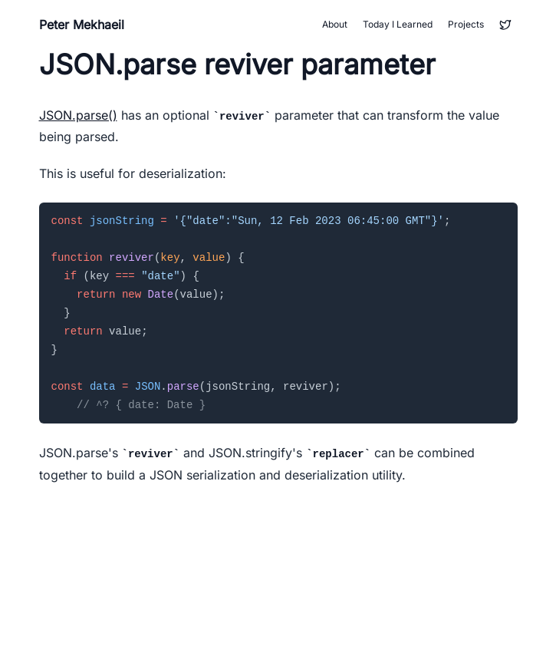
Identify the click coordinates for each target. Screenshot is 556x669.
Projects (466, 24)
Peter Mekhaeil (81, 24)
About (334, 24)
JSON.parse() (78, 115)
